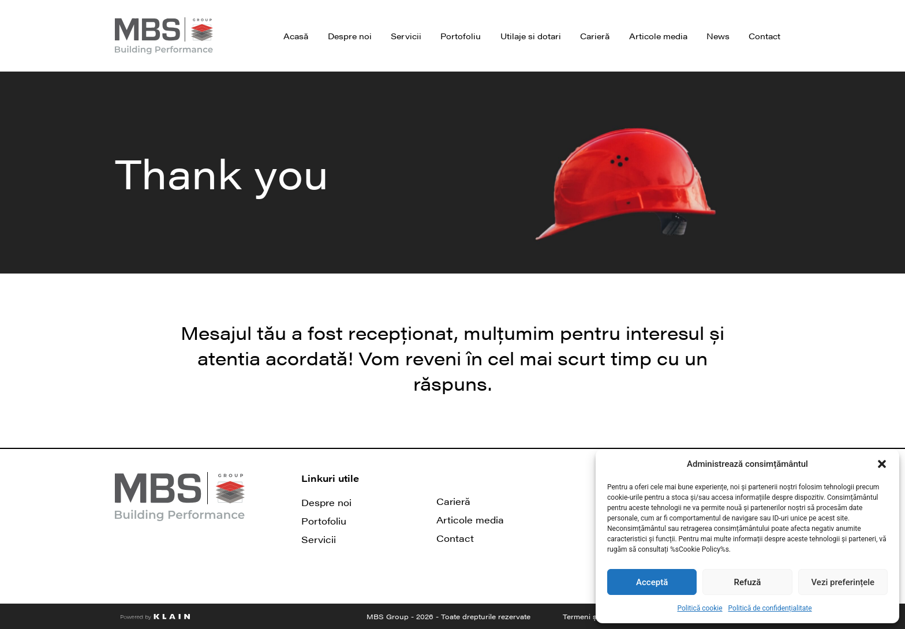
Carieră (594, 36)
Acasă (295, 36)
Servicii (406, 36)
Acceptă (652, 582)
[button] (882, 464)
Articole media (658, 36)
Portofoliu (460, 36)
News (718, 36)
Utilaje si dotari (530, 36)
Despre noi (350, 36)
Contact (764, 36)
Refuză (747, 582)
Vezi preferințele (843, 582)
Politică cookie (699, 608)
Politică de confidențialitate (770, 608)
